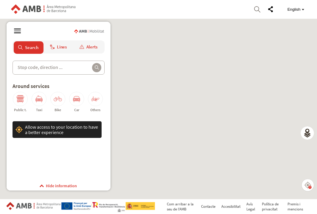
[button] (307, 133)
